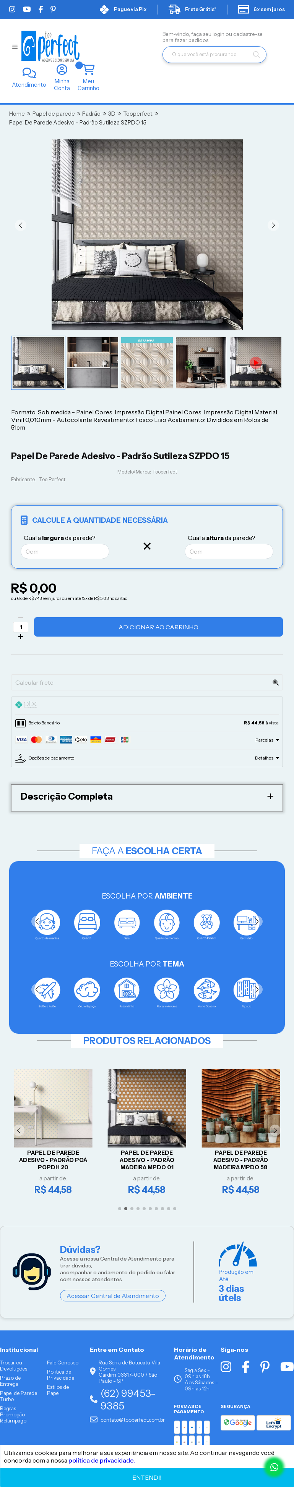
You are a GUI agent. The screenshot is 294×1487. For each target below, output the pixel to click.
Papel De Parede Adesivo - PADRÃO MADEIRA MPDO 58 (240, 1159)
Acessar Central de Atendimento (113, 1296)
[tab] (147, 705)
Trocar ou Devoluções (13, 1366)
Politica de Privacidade (60, 1375)
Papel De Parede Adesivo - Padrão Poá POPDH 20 (53, 1159)
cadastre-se (248, 34)
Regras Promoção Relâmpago (13, 1415)
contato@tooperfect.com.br (127, 1420)
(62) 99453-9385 (123, 1400)
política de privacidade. (101, 1460)
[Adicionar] (20, 636)
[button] (20, 225)
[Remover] (20, 617)
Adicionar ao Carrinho (158, 627)
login (219, 34)
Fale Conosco (62, 1363)
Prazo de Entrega (10, 1381)
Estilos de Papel (58, 1390)
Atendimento (29, 84)
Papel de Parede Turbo (18, 1396)
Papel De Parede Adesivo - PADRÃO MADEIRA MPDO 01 (147, 1159)
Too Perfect (52, 479)
